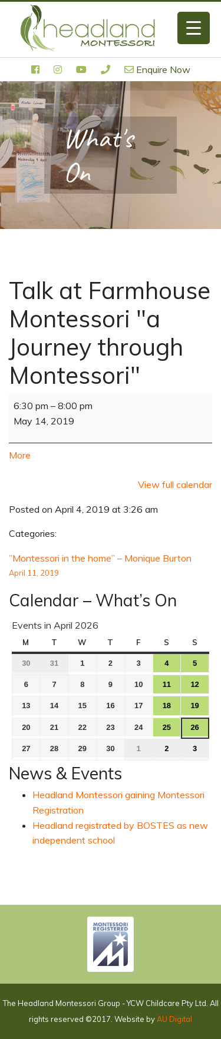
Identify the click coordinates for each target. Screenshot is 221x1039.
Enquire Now (157, 69)
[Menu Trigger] (193, 28)
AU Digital (174, 1019)
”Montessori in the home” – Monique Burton (110, 566)
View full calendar (175, 484)
